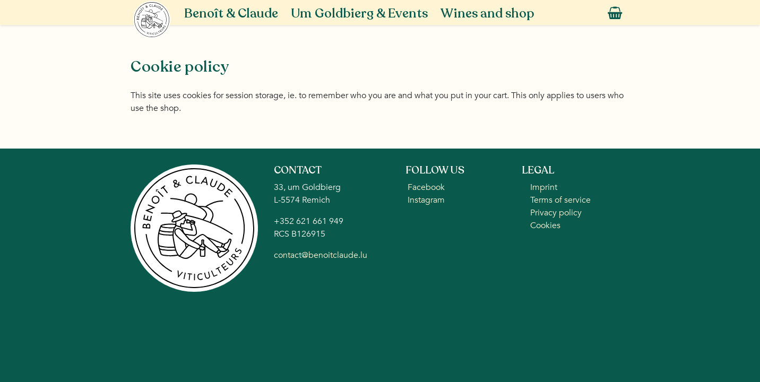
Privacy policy (556, 213)
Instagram (425, 200)
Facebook (425, 187)
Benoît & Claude (231, 13)
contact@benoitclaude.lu (320, 255)
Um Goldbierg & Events (359, 13)
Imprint (543, 187)
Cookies (545, 225)
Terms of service (560, 200)
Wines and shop (487, 13)
